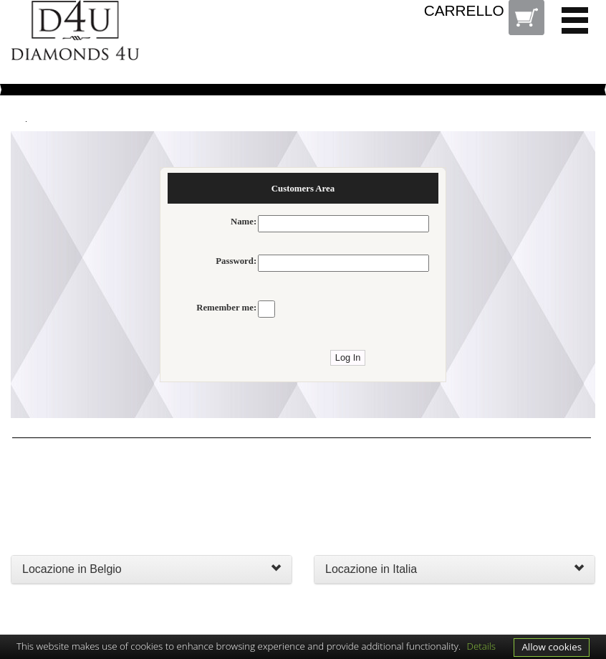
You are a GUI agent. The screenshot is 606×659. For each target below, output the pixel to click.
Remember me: (226, 308)
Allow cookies (551, 646)
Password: (236, 261)
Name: (243, 222)
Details (481, 646)
